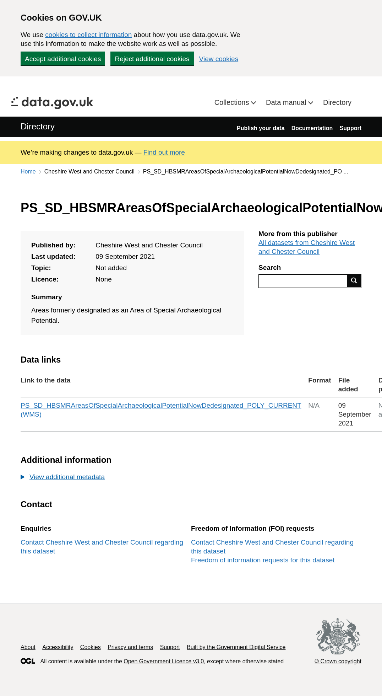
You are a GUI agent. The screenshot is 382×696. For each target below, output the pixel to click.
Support (350, 128)
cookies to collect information (88, 34)
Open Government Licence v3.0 (164, 661)
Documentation (312, 128)
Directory (337, 102)
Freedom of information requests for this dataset (262, 560)
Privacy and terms (130, 647)
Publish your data (260, 128)
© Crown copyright (338, 661)
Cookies (90, 647)
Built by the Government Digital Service (236, 647)
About (28, 647)
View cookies (219, 58)
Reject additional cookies (152, 59)
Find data (354, 280)
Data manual (287, 102)
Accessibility (57, 647)
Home (28, 171)
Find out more (164, 152)
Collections (232, 102)
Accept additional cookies (63, 59)
